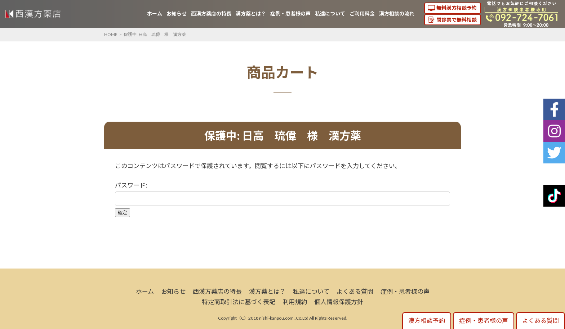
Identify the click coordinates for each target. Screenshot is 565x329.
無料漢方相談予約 (456, 8)
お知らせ (176, 13)
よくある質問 (355, 291)
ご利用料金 (362, 13)
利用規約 (294, 302)
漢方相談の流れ (396, 13)
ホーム (154, 13)
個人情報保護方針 (338, 302)
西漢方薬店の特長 (211, 13)
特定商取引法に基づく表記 (238, 302)
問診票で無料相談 (456, 20)
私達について (330, 13)
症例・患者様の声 (290, 13)
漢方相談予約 (426, 320)
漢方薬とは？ (251, 13)
